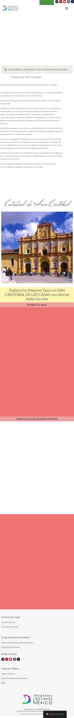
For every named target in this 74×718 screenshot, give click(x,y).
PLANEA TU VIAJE (37, 304)
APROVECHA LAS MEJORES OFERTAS (37, 418)
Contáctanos (29, 709)
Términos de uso (43, 709)
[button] (37, 70)
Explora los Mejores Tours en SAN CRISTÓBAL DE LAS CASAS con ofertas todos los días (37, 294)
